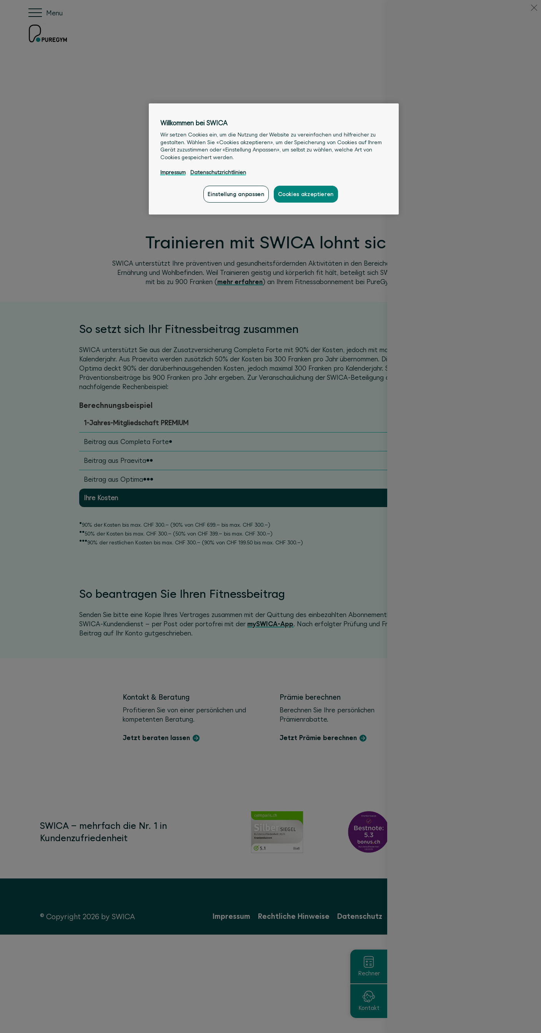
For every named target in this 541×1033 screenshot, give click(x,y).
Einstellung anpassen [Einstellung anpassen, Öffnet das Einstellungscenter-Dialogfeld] (236, 194)
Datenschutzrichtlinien (218, 172)
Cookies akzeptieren (306, 194)
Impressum (173, 172)
